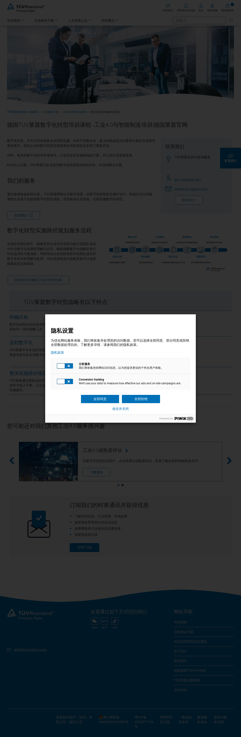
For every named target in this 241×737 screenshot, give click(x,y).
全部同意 (100, 399)
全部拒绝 (141, 399)
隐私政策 (57, 352)
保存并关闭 (120, 409)
